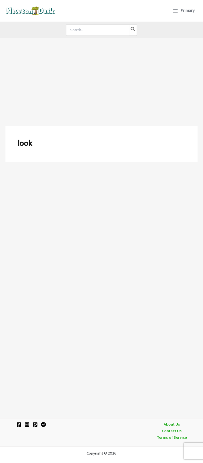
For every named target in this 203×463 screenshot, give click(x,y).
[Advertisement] (101, 79)
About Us (172, 424)
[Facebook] (18, 424)
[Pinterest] (35, 424)
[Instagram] (27, 424)
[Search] (133, 30)
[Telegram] (43, 424)
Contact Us (172, 431)
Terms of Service (172, 437)
